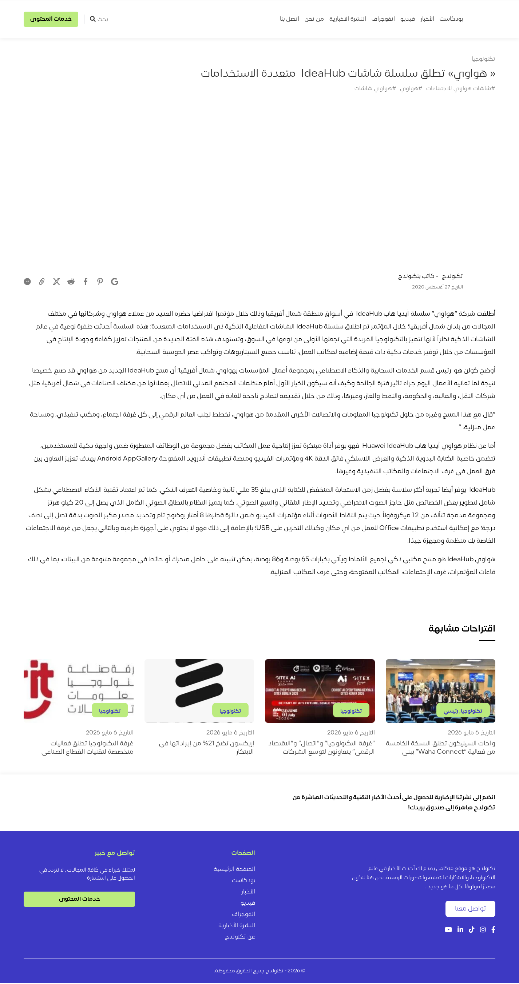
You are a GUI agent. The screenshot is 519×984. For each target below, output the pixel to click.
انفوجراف (383, 20)
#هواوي (411, 89)
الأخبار (427, 20)
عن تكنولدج (240, 938)
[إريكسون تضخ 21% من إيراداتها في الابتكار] (199, 692)
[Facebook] (493, 931)
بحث (99, 19)
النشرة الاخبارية (347, 20)
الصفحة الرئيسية (234, 870)
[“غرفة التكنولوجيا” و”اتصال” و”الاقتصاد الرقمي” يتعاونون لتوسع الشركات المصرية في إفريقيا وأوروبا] (320, 692)
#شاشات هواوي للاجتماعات (460, 89)
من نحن (314, 20)
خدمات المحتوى (51, 20)
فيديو (407, 20)
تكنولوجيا (483, 60)
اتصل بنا (289, 20)
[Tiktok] (472, 931)
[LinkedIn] (460, 931)
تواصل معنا (470, 910)
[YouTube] (448, 931)
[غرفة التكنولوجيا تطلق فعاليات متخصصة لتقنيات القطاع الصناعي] (79, 692)
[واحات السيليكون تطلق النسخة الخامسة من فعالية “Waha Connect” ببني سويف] (441, 692)
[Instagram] (483, 931)
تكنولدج (452, 277)
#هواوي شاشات (375, 89)
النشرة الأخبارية (236, 927)
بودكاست (451, 20)
